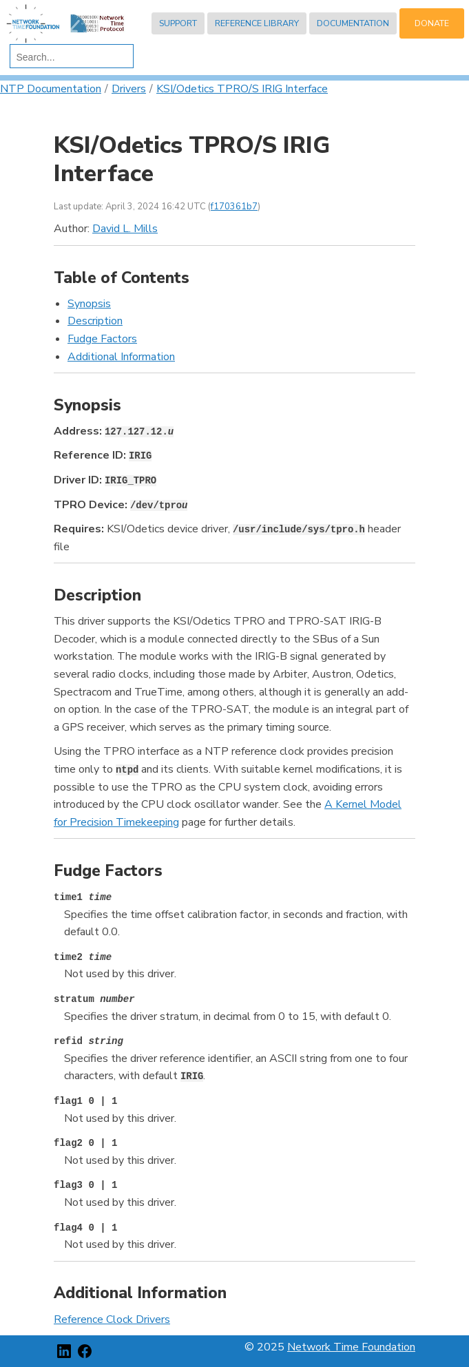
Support (178, 23)
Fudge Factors (102, 338)
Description (95, 320)
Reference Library (257, 23)
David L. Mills (125, 228)
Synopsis (89, 303)
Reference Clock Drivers (112, 1319)
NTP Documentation (50, 88)
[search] (69, 57)
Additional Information (121, 356)
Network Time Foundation (351, 1347)
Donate (432, 23)
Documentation (353, 23)
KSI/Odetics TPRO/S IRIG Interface (242, 88)
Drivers (129, 88)
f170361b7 (234, 206)
